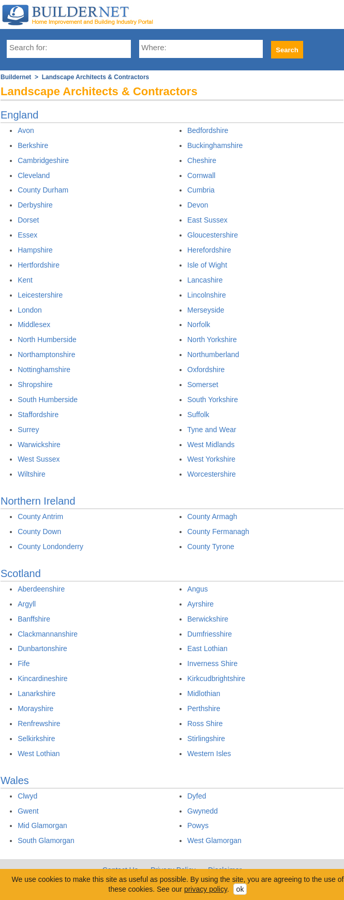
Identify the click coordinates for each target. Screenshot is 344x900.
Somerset (202, 384)
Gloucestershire (212, 235)
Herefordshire (209, 250)
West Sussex (38, 459)
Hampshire (35, 250)
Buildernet (16, 77)
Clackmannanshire (48, 634)
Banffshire (34, 619)
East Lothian (207, 648)
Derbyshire (35, 205)
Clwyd (27, 796)
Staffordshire (38, 414)
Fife (23, 663)
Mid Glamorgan (42, 825)
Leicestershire (40, 295)
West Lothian (38, 753)
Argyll (27, 604)
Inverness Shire (212, 663)
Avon (26, 130)
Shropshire (35, 384)
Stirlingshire (206, 738)
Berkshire (33, 145)
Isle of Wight (207, 265)
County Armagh (212, 516)
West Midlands (211, 444)
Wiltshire (32, 474)
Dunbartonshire (42, 648)
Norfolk (198, 324)
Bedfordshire (207, 130)
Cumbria (201, 190)
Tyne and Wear (211, 429)
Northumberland (213, 354)
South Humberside (48, 399)
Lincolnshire (206, 295)
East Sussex (207, 220)
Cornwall (201, 175)
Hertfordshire (38, 265)
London (30, 310)
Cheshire (201, 160)
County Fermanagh (218, 531)
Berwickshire (207, 619)
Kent (25, 280)
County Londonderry (50, 546)
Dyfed (196, 796)
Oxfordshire (206, 369)
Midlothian (203, 693)
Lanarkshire (36, 693)
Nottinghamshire (44, 369)
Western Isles (209, 753)
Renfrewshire (39, 723)
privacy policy (205, 889)
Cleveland (34, 175)
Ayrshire (200, 604)
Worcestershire (211, 474)
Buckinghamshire (215, 145)
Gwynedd (202, 811)
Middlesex (34, 324)
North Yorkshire (212, 339)
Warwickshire (39, 444)
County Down (39, 531)
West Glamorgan (214, 840)
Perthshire (203, 708)
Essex (27, 235)
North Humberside (47, 339)
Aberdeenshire (41, 589)
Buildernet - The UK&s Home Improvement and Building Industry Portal (82, 14)
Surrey (28, 429)
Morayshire (35, 708)
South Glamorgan (46, 840)
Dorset (28, 220)
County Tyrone (210, 546)
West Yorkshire (211, 459)
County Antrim (40, 516)
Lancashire (205, 280)
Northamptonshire (46, 354)
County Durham (43, 190)
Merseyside (206, 310)
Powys (197, 825)
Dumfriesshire (209, 634)
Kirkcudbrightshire (216, 678)
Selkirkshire (36, 738)
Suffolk (198, 414)
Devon (197, 205)
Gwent (28, 811)
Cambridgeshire (43, 160)
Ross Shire (204, 723)
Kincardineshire (43, 678)
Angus (197, 589)
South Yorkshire (212, 399)
